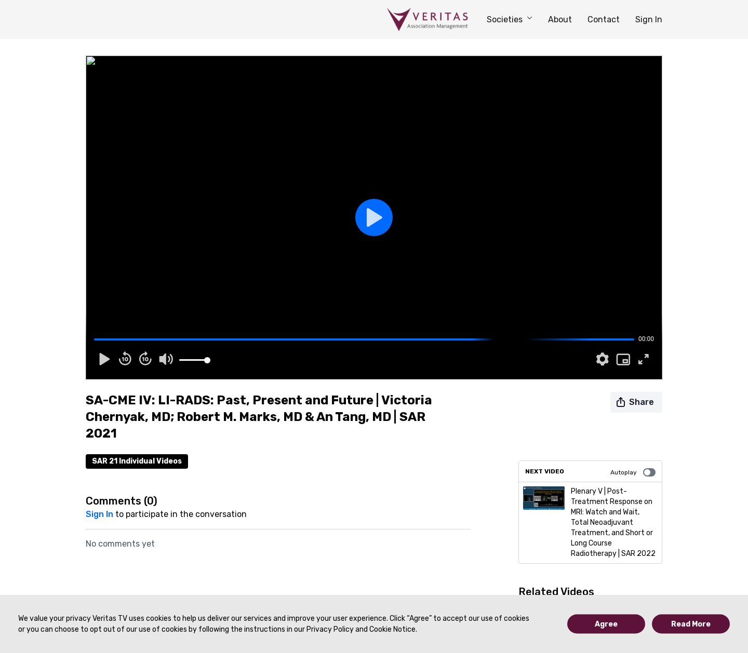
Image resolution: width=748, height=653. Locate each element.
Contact (603, 19)
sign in (99, 514)
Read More (691, 624)
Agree (606, 624)
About (560, 19)
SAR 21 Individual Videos (137, 461)
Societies (509, 19)
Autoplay (633, 472)
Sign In (648, 19)
